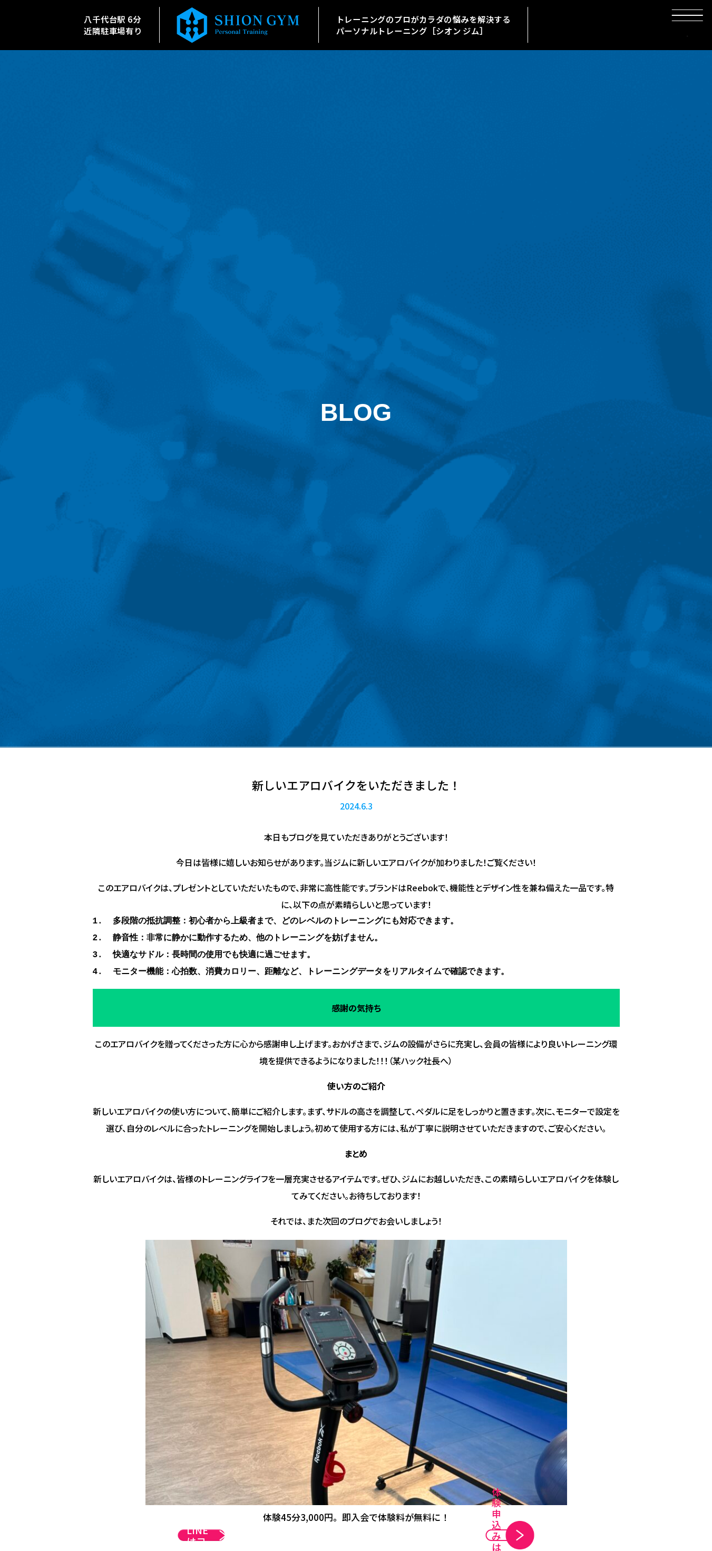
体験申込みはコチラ (451, 1521)
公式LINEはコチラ (257, 1522)
